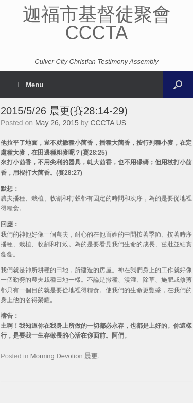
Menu (30, 85)
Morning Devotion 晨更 (64, 356)
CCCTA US (108, 123)
